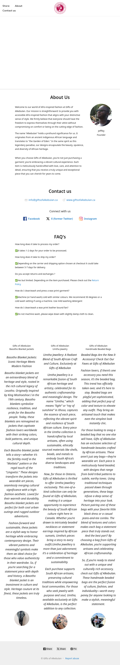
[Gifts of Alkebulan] (60, 8)
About (18, 5)
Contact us (9, 10)
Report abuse (72, 658)
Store (6, 5)
